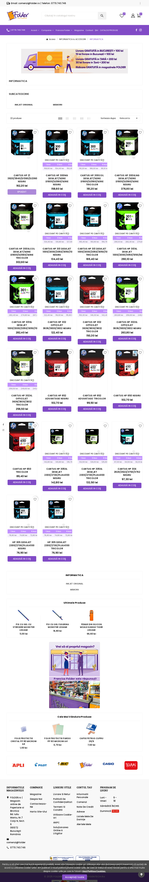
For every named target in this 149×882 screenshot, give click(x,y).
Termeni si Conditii (59, 809)
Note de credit (85, 807)
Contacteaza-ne (38, 806)
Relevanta (129, 118)
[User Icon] (133, 16)
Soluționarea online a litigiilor (60, 831)
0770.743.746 (17, 848)
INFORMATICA (74, 575)
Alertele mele (84, 825)
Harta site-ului (38, 812)
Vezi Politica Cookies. (94, 871)
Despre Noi (36, 799)
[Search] (102, 15)
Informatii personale (82, 796)
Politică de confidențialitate (63, 801)
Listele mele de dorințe (85, 819)
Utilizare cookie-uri (62, 817)
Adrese (81, 812)
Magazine (35, 794)
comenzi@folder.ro (17, 843)
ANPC (56, 823)
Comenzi (82, 802)
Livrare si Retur (61, 794)
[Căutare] (70, 15)
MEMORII (57, 104)
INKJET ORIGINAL (24, 104)
